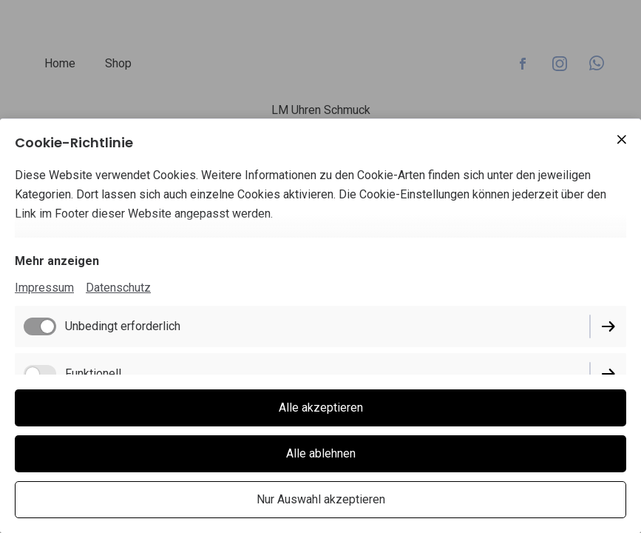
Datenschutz (118, 288)
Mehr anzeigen (57, 261)
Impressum (44, 288)
